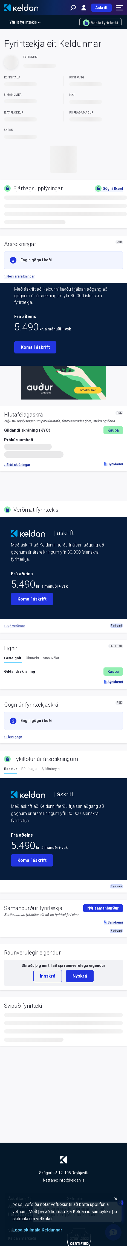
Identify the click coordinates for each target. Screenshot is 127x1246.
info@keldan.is (71, 1180)
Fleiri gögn (13, 737)
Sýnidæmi (113, 464)
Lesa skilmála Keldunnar (37, 1230)
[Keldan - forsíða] (21, 7)
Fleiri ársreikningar (19, 276)
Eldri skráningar (17, 465)
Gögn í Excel (109, 188)
